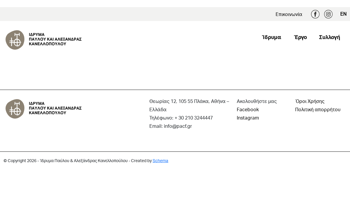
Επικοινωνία (289, 14)
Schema (160, 160)
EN (343, 14)
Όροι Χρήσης (310, 101)
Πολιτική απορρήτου (318, 109)
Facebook (315, 14)
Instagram (328, 14)
